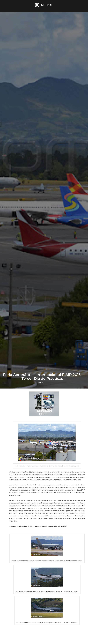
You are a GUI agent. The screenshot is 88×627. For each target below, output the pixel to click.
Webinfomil (40, 382)
